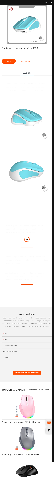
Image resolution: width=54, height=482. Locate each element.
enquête (9, 61)
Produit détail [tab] (27, 73)
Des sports (33, 390)
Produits (48, 390)
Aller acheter (25, 61)
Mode (41, 390)
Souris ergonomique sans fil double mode (20, 454)
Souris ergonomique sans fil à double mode (21, 422)
